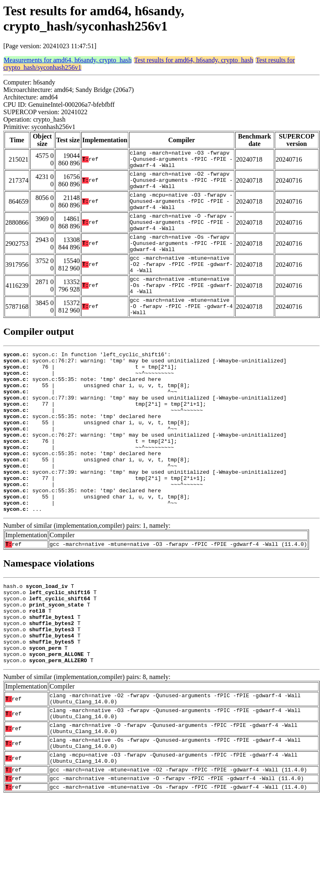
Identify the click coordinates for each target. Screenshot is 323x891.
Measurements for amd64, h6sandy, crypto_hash (68, 59)
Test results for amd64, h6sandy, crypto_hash (193, 59)
